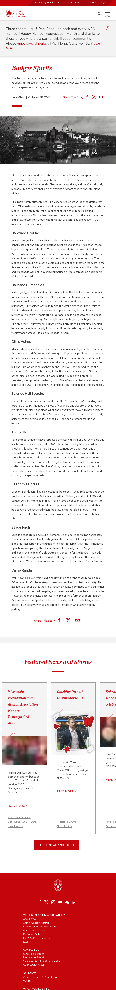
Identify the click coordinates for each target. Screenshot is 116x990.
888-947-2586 (51, 960)
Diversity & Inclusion (34, 930)
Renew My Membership (47, 2)
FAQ (25, 941)
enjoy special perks (32, 43)
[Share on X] (94, 97)
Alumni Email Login (95, 2)
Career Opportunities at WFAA (40, 926)
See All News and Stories (57, 845)
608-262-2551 (31, 960)
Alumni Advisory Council (36, 922)
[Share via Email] (101, 97)
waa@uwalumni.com (34, 964)
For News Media (32, 934)
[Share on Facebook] (87, 97)
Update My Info (72, 2)
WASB (26, 980)
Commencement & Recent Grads (41, 977)
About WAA (29, 918)
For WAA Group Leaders (36, 938)
